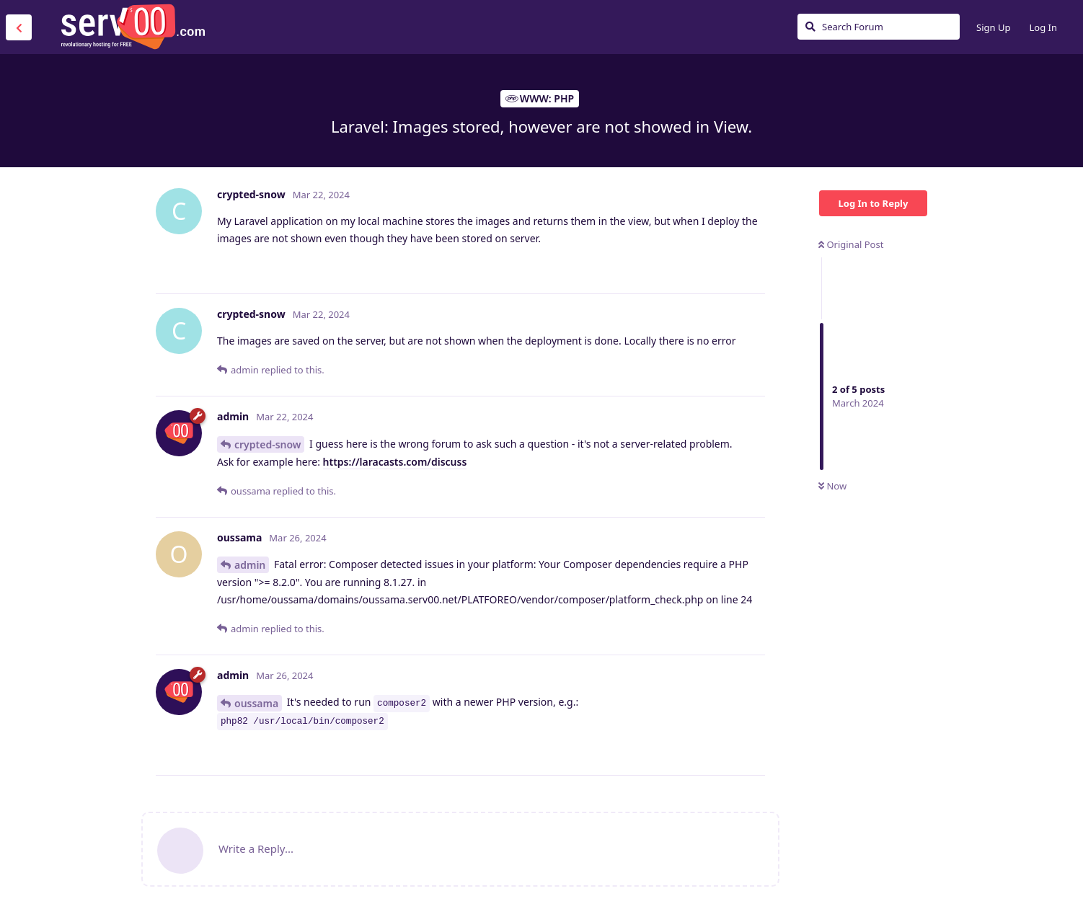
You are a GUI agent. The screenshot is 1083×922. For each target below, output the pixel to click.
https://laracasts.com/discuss (395, 462)
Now (832, 485)
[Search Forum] (878, 27)
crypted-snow (267, 444)
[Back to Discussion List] (19, 27)
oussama (256, 703)
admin (249, 565)
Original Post (850, 244)
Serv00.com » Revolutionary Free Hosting (133, 26)
